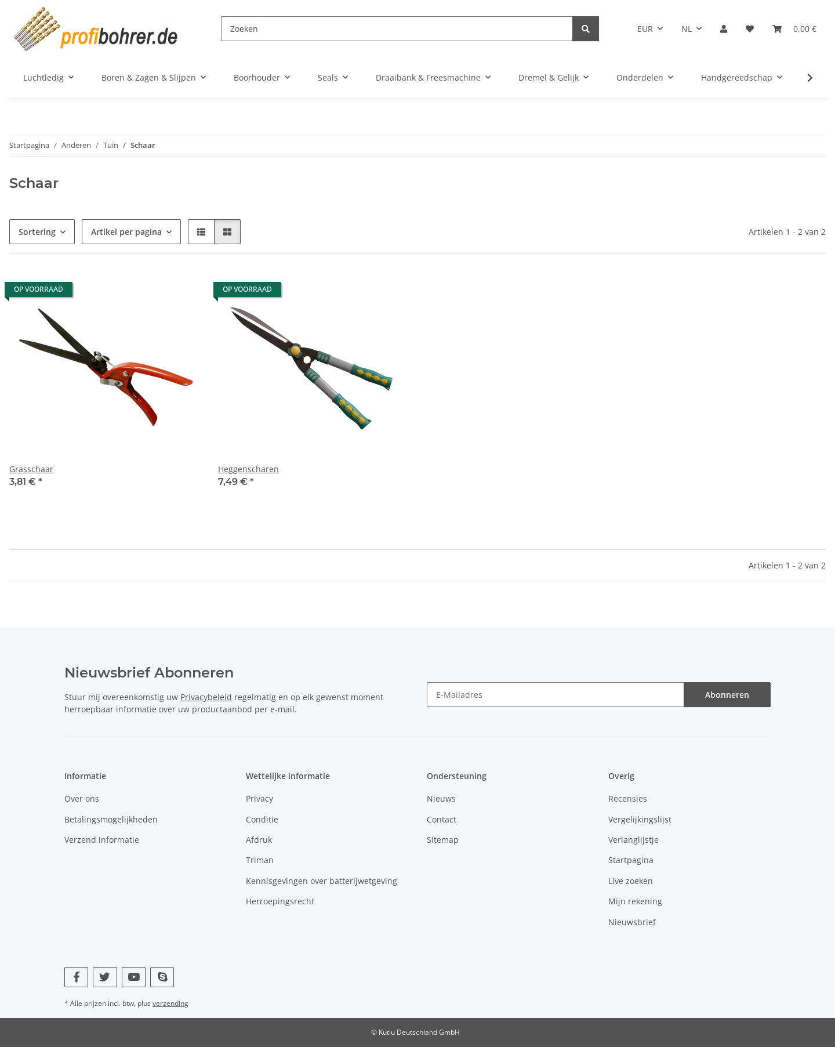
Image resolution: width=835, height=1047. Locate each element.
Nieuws (441, 798)
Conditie (262, 819)
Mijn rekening (635, 901)
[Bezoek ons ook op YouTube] (134, 977)
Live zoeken (630, 880)
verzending (170, 1003)
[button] (723, 29)
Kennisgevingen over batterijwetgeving (321, 880)
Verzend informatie (101, 839)
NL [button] (686, 28)
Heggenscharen (248, 468)
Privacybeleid (206, 696)
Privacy (259, 798)
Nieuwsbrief (632, 922)
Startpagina (631, 859)
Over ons (81, 798)
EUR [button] (645, 28)
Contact (441, 819)
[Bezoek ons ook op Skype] (162, 977)
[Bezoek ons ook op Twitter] (105, 977)
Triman (260, 859)
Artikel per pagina (126, 231)
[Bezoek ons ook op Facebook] (76, 977)
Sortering (37, 231)
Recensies (627, 798)
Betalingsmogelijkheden (111, 819)
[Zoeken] (397, 28)
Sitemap (443, 839)
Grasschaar (31, 468)
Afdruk (259, 839)
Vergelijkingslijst (639, 819)
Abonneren (727, 694)
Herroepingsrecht (280, 901)
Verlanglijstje (633, 839)
